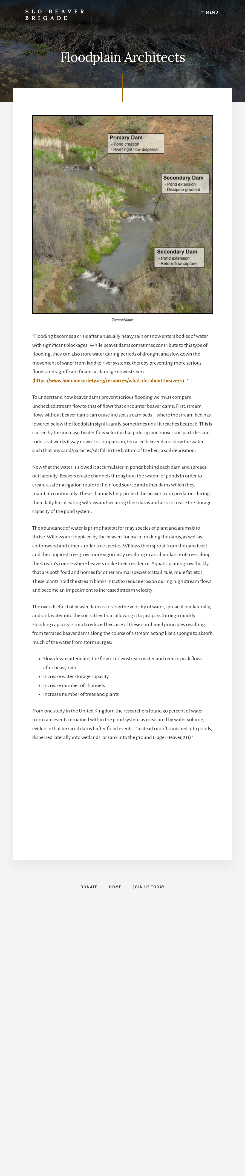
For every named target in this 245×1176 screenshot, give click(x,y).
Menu (212, 12)
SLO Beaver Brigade (56, 14)
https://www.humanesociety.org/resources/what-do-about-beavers (108, 380)
